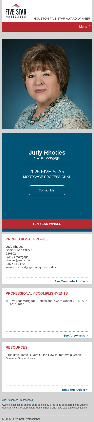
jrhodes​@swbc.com (19, 260)
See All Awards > (75, 335)
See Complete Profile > (71, 281)
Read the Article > (75, 389)
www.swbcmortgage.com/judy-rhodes (31, 267)
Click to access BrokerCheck (17, 400)
